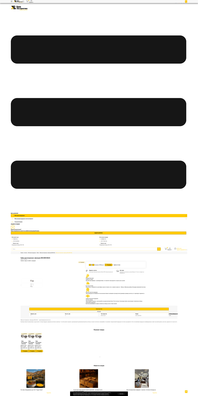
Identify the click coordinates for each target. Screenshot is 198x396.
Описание (99, 311)
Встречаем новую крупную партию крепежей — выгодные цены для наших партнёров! (88, 390)
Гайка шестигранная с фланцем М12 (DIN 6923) (38, 342)
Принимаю (121, 393)
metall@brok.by (103, 238)
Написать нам (15, 243)
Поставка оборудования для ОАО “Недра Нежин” (32, 389)
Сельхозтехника (16, 222)
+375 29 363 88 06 (16, 241)
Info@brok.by (15, 238)
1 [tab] (100, 357)
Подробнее (49, 392)
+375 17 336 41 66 (104, 241)
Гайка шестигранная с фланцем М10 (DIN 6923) (31, 342)
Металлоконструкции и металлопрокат (98, 219)
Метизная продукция (98, 216)
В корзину (109, 265)
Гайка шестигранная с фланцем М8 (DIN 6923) (24, 342)
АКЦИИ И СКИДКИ (15, 224)
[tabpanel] (24, 343)
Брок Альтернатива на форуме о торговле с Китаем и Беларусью (141, 389)
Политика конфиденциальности (103, 394)
